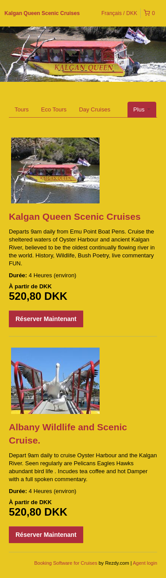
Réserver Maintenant (46, 318)
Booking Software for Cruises (66, 563)
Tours (22, 109)
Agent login (145, 563)
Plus (142, 109)
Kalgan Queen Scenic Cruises (42, 13)
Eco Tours (54, 109)
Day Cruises (94, 109)
